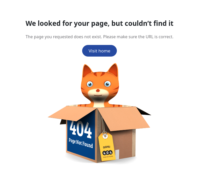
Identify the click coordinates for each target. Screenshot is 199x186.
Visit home (99, 51)
